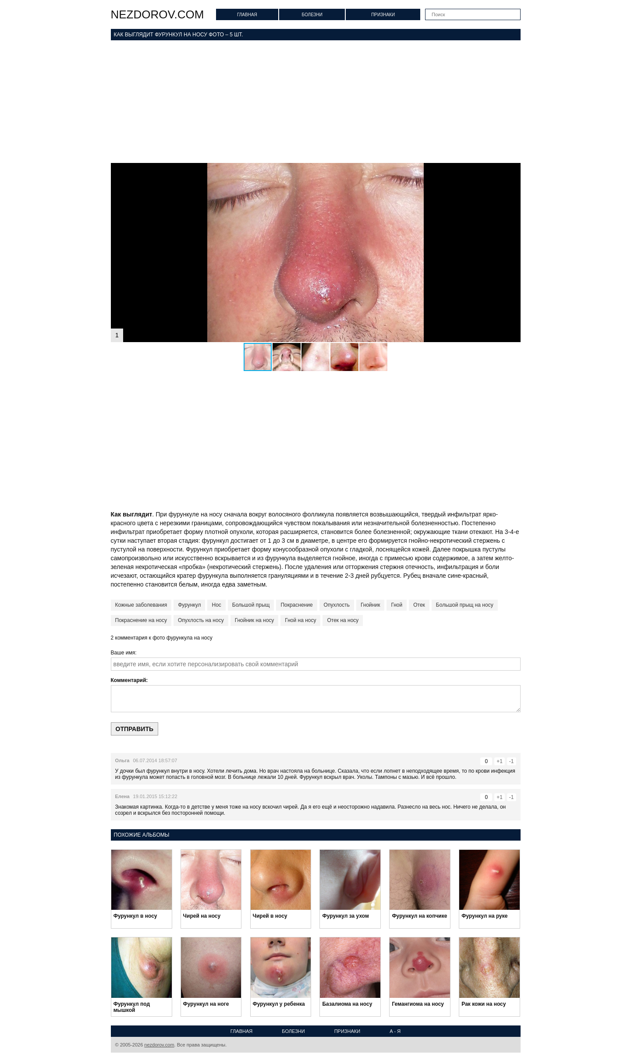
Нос (216, 605)
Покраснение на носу (141, 620)
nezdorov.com (157, 14)
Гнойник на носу (254, 620)
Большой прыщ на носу (464, 605)
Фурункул (189, 605)
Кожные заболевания (141, 605)
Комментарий (128, 680)
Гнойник (370, 605)
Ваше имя (123, 653)
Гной (396, 605)
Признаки (383, 14)
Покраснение (296, 605)
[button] (513, 171)
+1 (499, 761)
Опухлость (337, 605)
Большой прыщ (251, 605)
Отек (419, 605)
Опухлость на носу (201, 620)
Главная (247, 14)
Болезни (312, 14)
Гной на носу (300, 620)
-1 (511, 761)
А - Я (395, 1031)
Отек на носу (342, 620)
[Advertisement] (316, 101)
